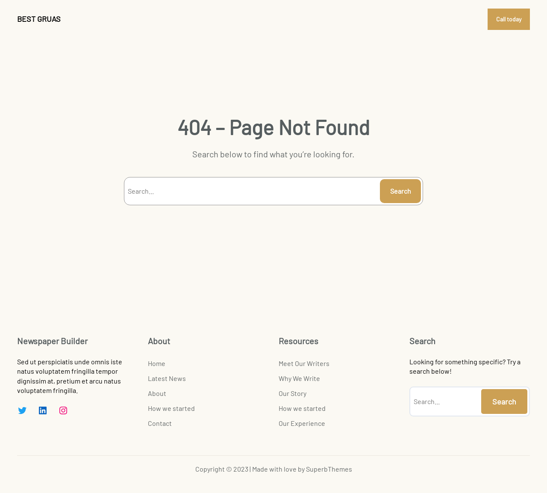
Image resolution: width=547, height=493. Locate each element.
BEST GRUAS (39, 19)
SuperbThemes (329, 469)
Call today (508, 19)
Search (400, 191)
